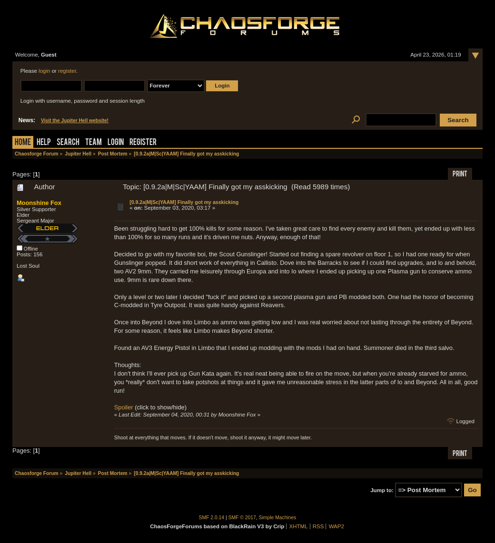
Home (23, 142)
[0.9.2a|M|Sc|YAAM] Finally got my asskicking (183, 202)
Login (116, 142)
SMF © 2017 (242, 517)
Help (44, 142)
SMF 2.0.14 (212, 517)
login (44, 71)
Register (143, 142)
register (67, 71)
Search (68, 142)
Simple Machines (278, 517)
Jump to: (382, 490)
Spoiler (123, 407)
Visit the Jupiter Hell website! (75, 120)
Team (93, 142)
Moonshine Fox (39, 202)
